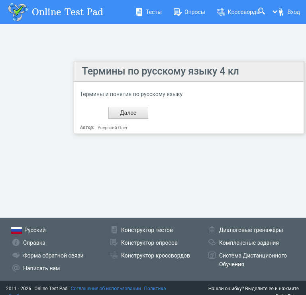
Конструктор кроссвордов (155, 255)
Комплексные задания (249, 243)
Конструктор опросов (149, 243)
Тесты (148, 12)
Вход (288, 12)
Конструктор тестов (147, 230)
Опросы (189, 12)
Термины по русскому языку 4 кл (160, 71)
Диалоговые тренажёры (251, 230)
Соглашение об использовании (106, 288)
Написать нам (41, 268)
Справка (34, 243)
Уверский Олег (113, 127)
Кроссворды (239, 12)
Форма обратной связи (53, 255)
